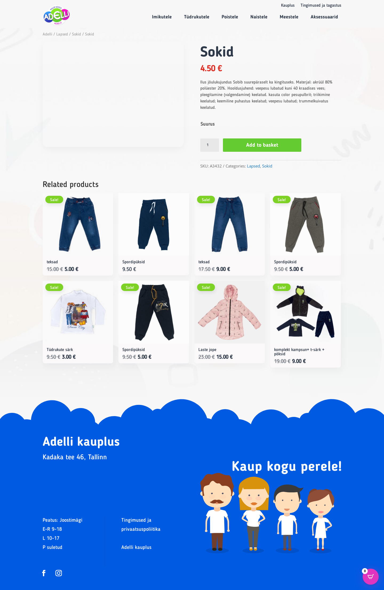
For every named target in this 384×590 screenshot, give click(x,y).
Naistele (258, 17)
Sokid (76, 35)
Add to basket (262, 145)
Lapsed (62, 35)
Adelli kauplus (136, 547)
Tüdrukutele (196, 17)
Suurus (208, 124)
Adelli (47, 35)
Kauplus (288, 6)
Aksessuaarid (324, 17)
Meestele (289, 17)
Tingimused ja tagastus (321, 6)
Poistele (230, 17)
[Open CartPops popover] (371, 577)
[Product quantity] (209, 145)
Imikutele (162, 17)
